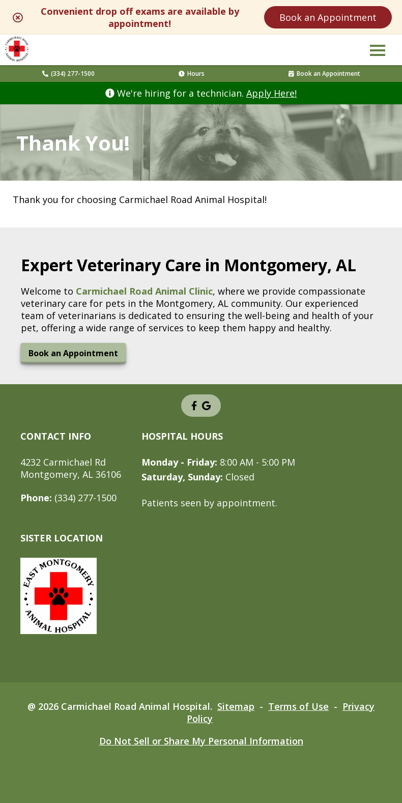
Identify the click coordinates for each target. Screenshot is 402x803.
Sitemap (235, 706)
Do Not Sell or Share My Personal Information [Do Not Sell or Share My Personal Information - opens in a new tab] (201, 741)
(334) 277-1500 (68, 73)
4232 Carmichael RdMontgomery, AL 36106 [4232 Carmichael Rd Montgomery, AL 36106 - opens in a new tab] (70, 468)
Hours (192, 73)
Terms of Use (298, 706)
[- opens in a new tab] (194, 405)
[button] (377, 50)
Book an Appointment (328, 17)
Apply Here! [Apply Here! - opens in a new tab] (271, 93)
